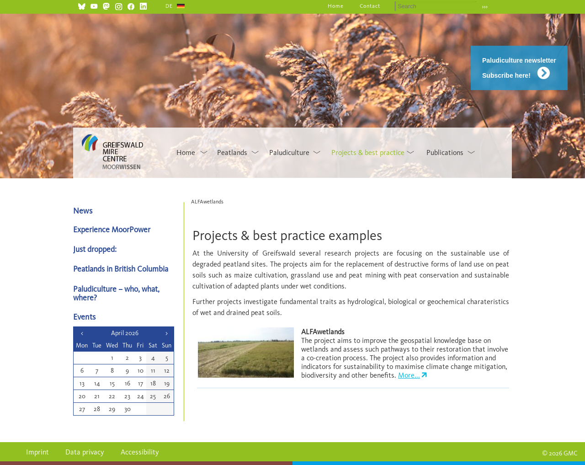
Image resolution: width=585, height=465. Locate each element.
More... (409, 375)
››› (485, 6)
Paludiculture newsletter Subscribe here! (519, 68)
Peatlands (232, 152)
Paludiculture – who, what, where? (116, 293)
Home (336, 6)
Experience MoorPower (111, 229)
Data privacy (84, 452)
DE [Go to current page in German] (169, 6)
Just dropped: (95, 249)
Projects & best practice (367, 152)
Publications (444, 152)
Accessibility (140, 452)
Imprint (37, 452)
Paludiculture (289, 152)
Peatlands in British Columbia (120, 268)
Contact (370, 6)
